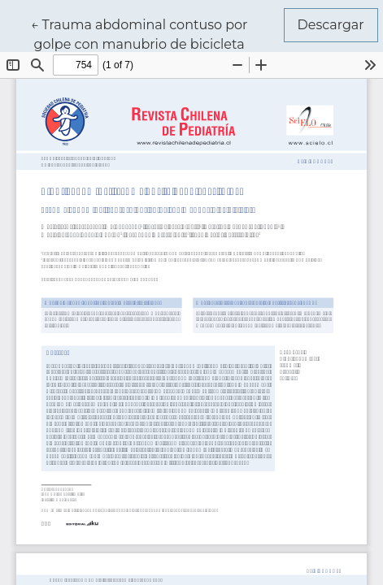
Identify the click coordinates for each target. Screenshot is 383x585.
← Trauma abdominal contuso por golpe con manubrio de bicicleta (139, 33)
